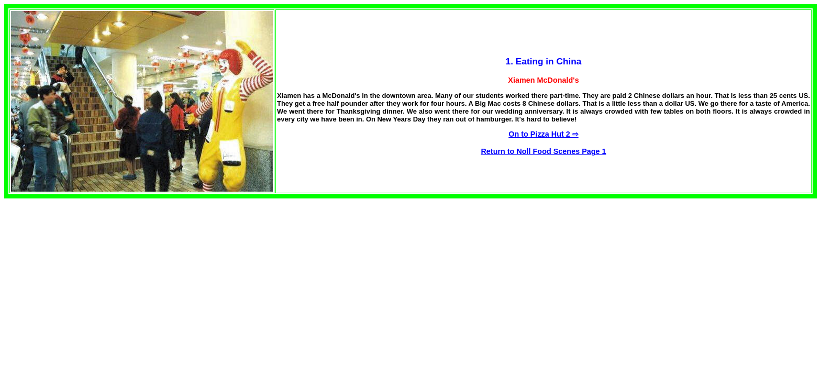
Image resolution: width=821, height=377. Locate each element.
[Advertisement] (92, 271)
